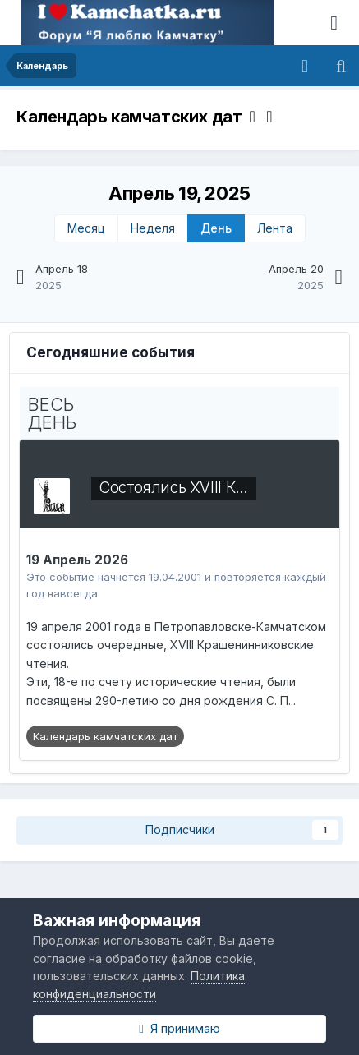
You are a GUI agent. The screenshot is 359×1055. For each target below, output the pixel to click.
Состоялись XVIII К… (173, 487)
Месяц (86, 228)
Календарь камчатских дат (135, 117)
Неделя (153, 228)
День (216, 228)
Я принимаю (179, 1028)
